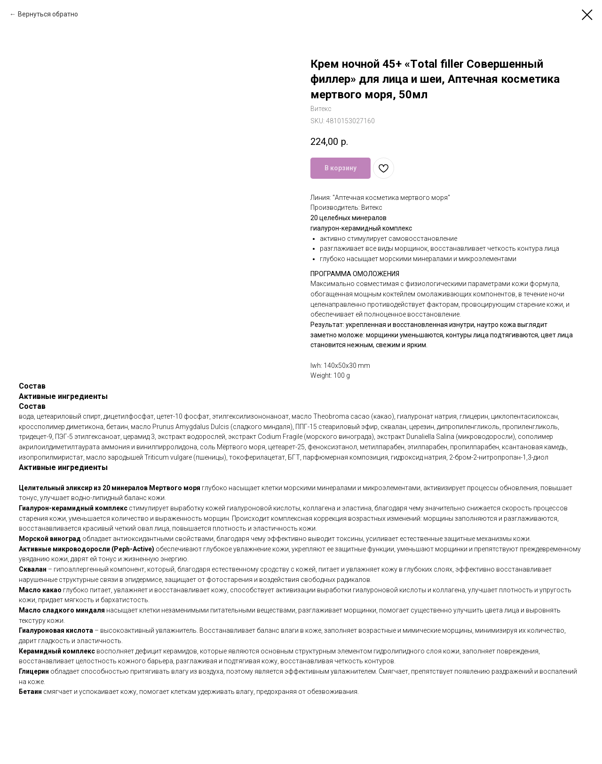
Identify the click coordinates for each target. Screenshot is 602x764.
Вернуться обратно (48, 14)
